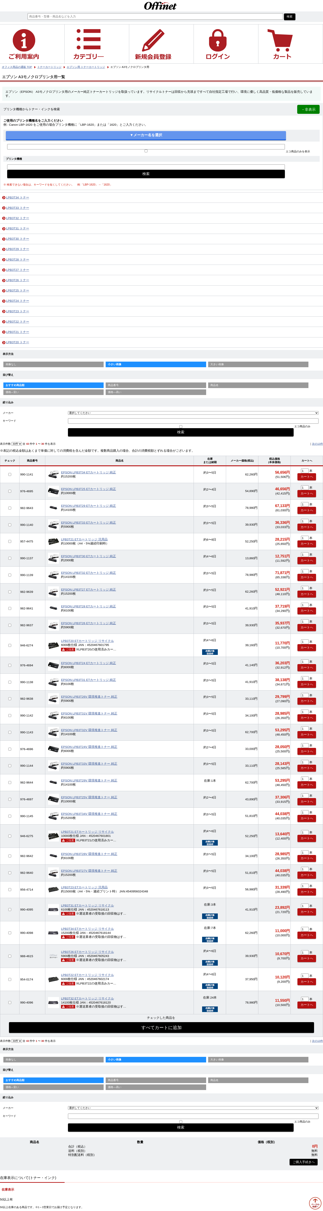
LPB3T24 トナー (17, 300)
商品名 (214, 385)
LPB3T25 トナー (17, 290)
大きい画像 (217, 364)
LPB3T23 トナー (17, 311)
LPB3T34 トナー (17, 197)
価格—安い (12, 392)
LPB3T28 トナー (17, 259)
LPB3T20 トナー (17, 342)
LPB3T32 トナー (17, 218)
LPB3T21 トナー (17, 332)
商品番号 (113, 385)
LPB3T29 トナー (17, 249)
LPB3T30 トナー (17, 238)
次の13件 (317, 444)
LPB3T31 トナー (17, 228)
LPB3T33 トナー (17, 207)
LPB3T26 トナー (17, 280)
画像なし (11, 364)
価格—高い (114, 392)
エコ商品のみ (302, 426)
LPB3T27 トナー (17, 270)
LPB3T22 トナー (17, 321)
